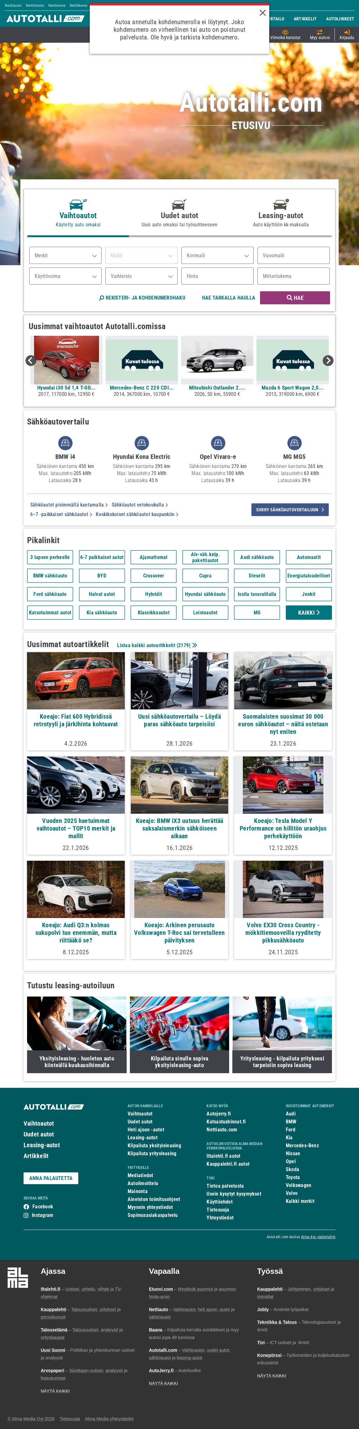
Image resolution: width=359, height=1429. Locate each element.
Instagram (42, 1215)
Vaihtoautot (39, 1123)
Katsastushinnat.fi (226, 1122)
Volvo (292, 1193)
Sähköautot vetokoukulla (140, 505)
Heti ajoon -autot (146, 1130)
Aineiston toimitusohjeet (154, 1199)
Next (328, 360)
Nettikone (78, 5)
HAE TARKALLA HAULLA (228, 298)
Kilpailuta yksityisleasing (154, 1146)
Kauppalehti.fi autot (228, 1164)
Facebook (42, 1207)
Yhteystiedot (220, 1218)
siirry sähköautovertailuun (290, 509)
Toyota (293, 1177)
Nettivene (57, 5)
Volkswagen (298, 1185)
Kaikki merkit (300, 1201)
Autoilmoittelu (143, 1183)
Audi (291, 1114)
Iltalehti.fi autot (223, 1156)
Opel (291, 1161)
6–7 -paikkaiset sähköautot (61, 514)
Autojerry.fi (219, 1114)
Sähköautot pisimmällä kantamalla (69, 505)
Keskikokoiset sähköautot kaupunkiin (137, 514)
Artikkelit (36, 1156)
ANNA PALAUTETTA (51, 1178)
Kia (289, 1138)
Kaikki (309, 612)
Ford (290, 1130)
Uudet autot (39, 1134)
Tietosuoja (218, 1210)
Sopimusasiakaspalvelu (153, 1215)
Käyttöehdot (219, 1202)
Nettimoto (35, 5)
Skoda (292, 1169)
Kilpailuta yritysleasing (152, 1153)
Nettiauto (13, 5)
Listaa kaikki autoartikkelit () (156, 645)
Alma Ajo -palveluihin (318, 1237)
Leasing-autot (42, 1145)
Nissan (293, 1153)
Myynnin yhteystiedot (150, 1207)
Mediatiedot (140, 1175)
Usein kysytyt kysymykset (234, 1194)
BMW (291, 1122)
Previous (30, 360)
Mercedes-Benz (302, 1146)
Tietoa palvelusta (225, 1186)
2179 (183, 645)
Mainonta (138, 1191)
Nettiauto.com (222, 1130)
